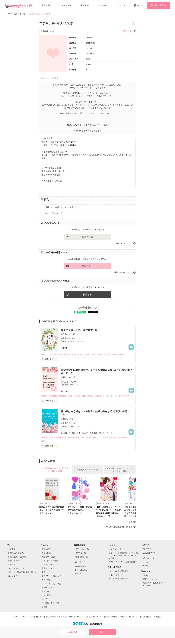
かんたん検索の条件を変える (119, 527)
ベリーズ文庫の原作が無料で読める (22, 572)
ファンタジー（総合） (50, 561)
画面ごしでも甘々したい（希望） (60, 207)
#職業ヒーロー (91, 354)
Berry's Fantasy (81, 570)
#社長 (83, 396)
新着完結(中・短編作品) (17, 557)
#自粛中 (55, 78)
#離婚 (100, 354)
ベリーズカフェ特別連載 (118, 571)
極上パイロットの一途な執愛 (77, 330)
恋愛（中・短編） (49, 557)
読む (102, 632)
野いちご (146, 575)
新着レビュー (13, 561)
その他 (44, 607)
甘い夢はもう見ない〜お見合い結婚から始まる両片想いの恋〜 (95, 411)
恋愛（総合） (47, 549)
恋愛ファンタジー (49, 568)
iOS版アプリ (147, 549)
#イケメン (53, 437)
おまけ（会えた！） (54, 213)
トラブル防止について (128, 617)
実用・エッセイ (48, 572)
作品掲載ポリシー (53, 617)
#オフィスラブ (123, 396)
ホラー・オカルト (49, 588)
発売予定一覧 (80, 553)
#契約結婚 (53, 396)
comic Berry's (80, 566)
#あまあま (45, 78)
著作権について (95, 617)
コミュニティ (13, 576)
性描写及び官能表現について (74, 617)
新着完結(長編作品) (16, 553)
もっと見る (127, 522)
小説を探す (46, 5)
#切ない (44, 441)
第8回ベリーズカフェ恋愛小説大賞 (122, 562)
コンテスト (121, 5)
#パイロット (46, 354)
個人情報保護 (145, 617)
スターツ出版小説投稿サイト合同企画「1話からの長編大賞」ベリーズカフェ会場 (124, 555)
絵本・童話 (46, 595)
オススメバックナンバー (118, 579)
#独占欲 (114, 354)
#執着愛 (107, 354)
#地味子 (90, 396)
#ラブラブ (104, 437)
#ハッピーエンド (109, 396)
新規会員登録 (158, 5)
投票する (87, 294)
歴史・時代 (46, 591)
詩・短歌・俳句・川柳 (50, 603)
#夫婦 (60, 354)
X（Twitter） (147, 562)
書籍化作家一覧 (81, 557)
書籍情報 (85, 5)
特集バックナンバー (117, 575)
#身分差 (77, 396)
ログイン (141, 5)
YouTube (145, 566)
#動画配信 (62, 396)
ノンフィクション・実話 (51, 584)
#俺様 (121, 354)
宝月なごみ (66, 377)
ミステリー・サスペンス (51, 576)
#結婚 (124, 437)
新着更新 (11, 565)
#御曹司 (67, 354)
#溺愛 (54, 354)
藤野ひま (127, 31)
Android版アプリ (149, 553)
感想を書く (87, 266)
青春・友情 (46, 580)
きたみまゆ (66, 334)
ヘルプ (17, 617)
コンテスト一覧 (115, 549)
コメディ (45, 599)
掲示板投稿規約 (110, 617)
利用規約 (39, 617)
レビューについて (124, 243)
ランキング (66, 5)
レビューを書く (87, 236)
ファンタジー (47, 565)
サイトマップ (27, 617)
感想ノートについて (123, 272)
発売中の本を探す (82, 549)
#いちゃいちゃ (77, 354)
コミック (102, 5)
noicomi (78, 574)
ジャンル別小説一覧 (16, 568)
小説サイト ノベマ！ (150, 579)
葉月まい (65, 419)
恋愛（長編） (47, 553)
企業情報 (157, 617)
